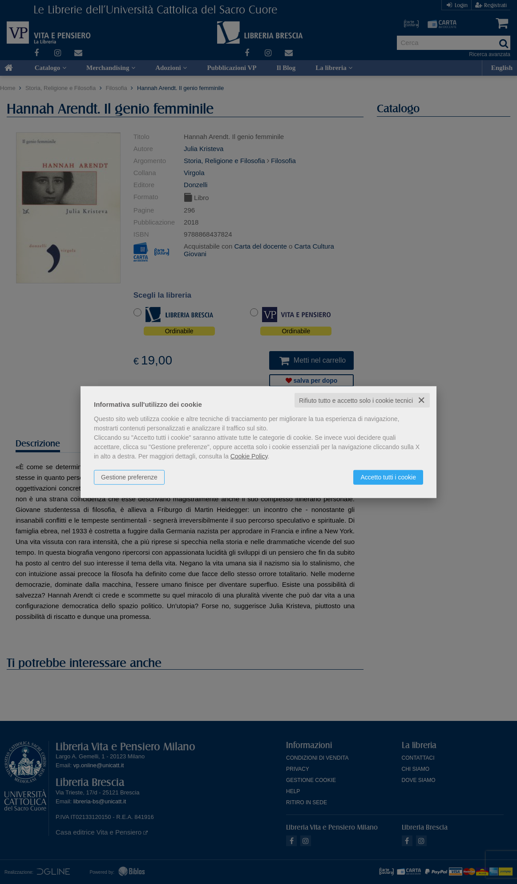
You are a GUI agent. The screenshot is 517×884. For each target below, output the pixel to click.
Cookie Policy (249, 455)
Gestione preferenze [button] (129, 476)
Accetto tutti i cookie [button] (388, 476)
